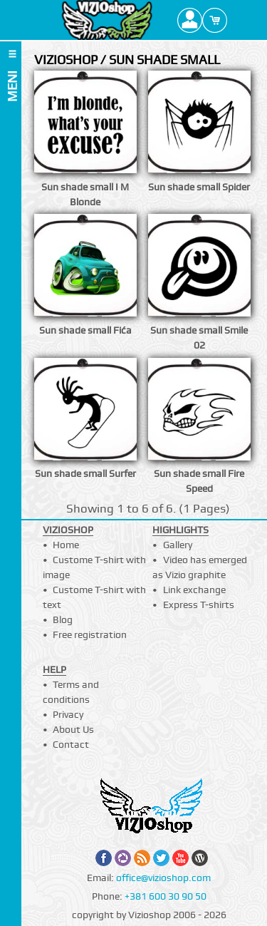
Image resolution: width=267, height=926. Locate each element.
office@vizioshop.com (163, 877)
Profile (189, 20)
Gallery (177, 544)
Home (66, 544)
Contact (71, 744)
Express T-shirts (198, 604)
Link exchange (194, 589)
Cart (214, 20)
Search (239, 20)
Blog (63, 619)
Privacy (68, 714)
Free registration (90, 634)
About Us (73, 729)
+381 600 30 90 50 (165, 896)
